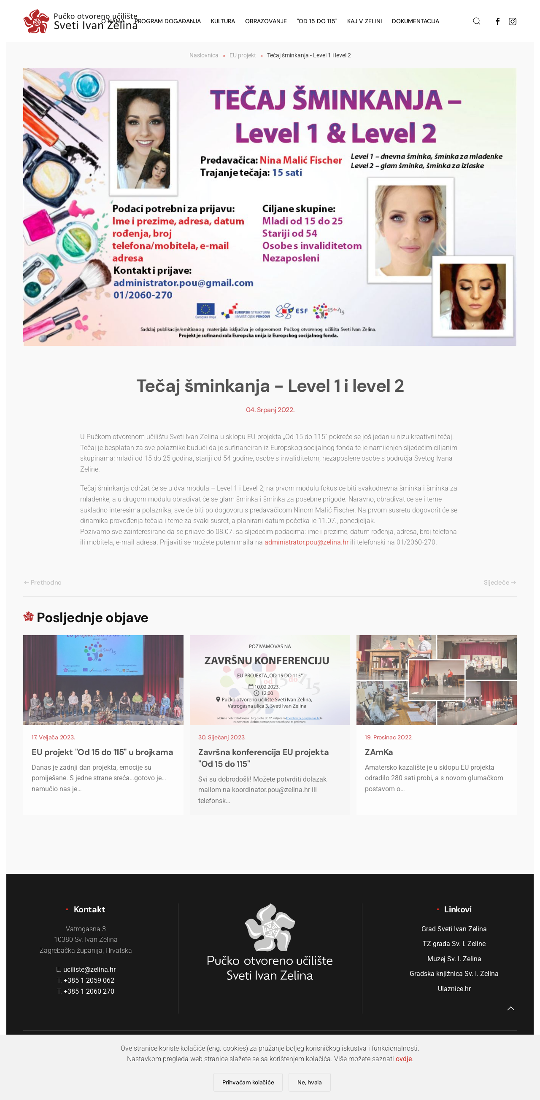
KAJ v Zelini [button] (364, 21)
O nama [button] (112, 21)
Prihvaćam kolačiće (248, 1082)
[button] (476, 21)
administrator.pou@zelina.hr (306, 542)
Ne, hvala (309, 1082)
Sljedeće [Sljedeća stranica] (500, 582)
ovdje (404, 1059)
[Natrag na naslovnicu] (80, 21)
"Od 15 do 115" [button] (317, 21)
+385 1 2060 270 (89, 991)
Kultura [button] (223, 21)
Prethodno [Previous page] (43, 582)
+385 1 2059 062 (89, 980)
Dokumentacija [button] (415, 21)
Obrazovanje (266, 21)
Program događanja (168, 21)
